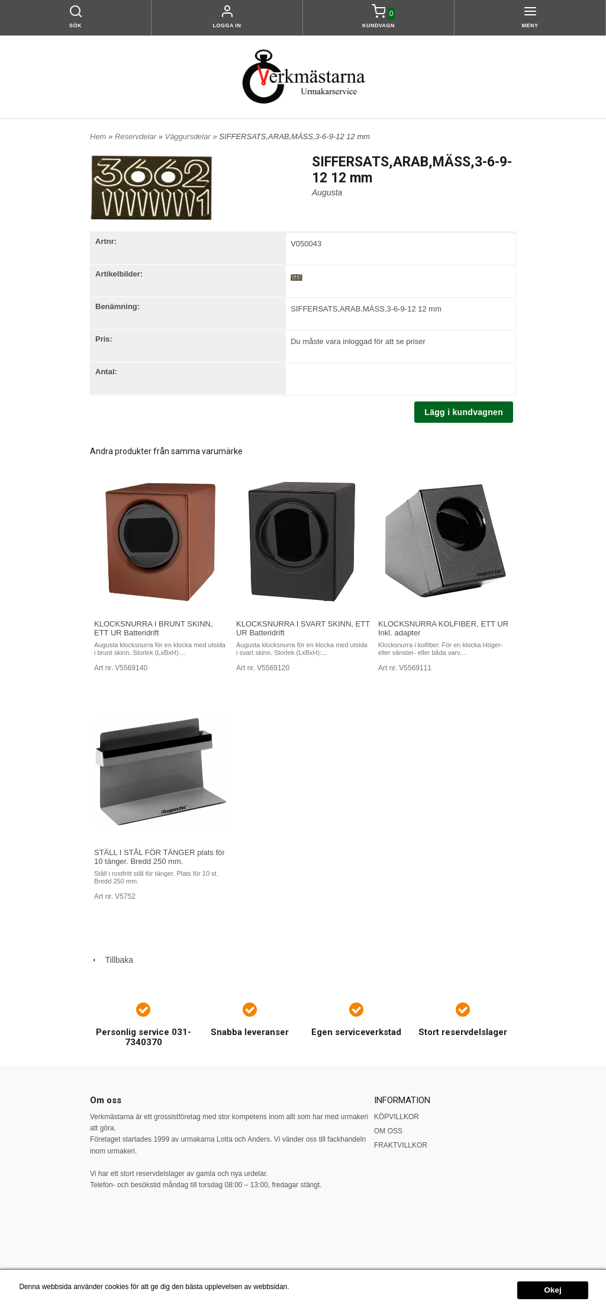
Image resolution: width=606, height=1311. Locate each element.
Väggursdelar (188, 136)
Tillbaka (111, 960)
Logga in (227, 25)
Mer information (315, 1287)
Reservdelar (137, 136)
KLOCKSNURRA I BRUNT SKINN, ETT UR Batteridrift (153, 628)
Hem (98, 136)
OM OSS (388, 1131)
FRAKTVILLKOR (400, 1145)
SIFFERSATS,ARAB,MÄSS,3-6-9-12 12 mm (366, 308)
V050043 (306, 243)
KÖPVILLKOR (396, 1117)
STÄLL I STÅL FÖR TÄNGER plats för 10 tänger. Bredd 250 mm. (159, 857)
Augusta (327, 192)
